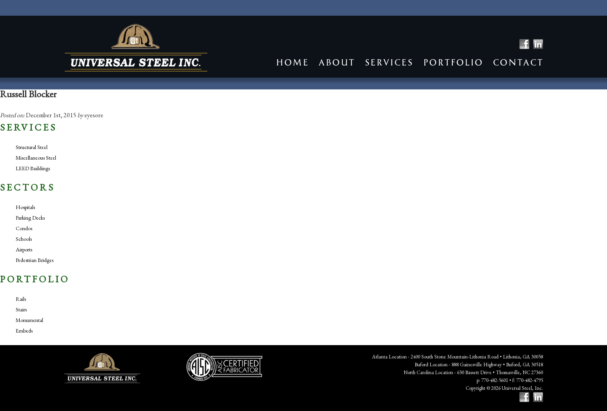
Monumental (29, 320)
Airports (24, 249)
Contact (518, 62)
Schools (24, 238)
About (336, 62)
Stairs (21, 309)
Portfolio (453, 62)
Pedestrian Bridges (34, 260)
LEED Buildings (33, 168)
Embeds (24, 330)
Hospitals (25, 207)
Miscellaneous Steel (36, 157)
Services (388, 62)
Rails (21, 298)
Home (292, 62)
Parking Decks (30, 217)
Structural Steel (32, 147)
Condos (24, 228)
